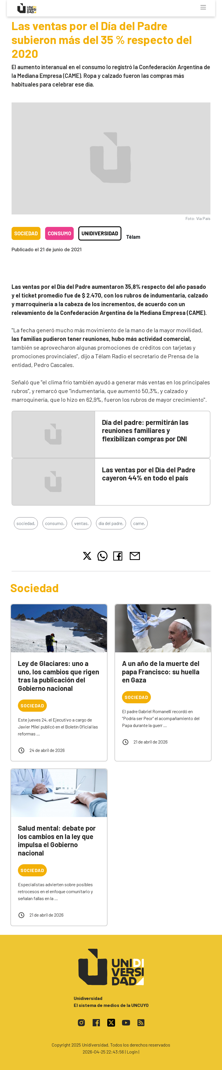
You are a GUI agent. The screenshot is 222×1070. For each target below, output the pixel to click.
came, (139, 523)
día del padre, (111, 523)
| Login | (132, 1051)
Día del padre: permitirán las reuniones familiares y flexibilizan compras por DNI (145, 430)
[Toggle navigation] (203, 7)
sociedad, (25, 523)
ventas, (81, 523)
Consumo (59, 233)
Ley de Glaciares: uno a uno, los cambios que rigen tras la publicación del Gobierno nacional (58, 675)
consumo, (54, 523)
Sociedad (26, 233)
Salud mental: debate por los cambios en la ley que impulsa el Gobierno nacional (57, 840)
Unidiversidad (100, 233)
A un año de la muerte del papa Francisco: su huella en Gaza (160, 671)
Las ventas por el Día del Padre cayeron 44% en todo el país (148, 473)
